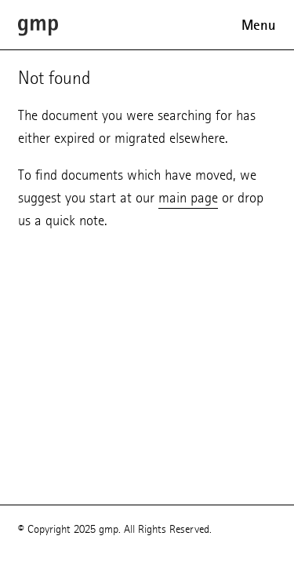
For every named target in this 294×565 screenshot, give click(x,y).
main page (188, 197)
